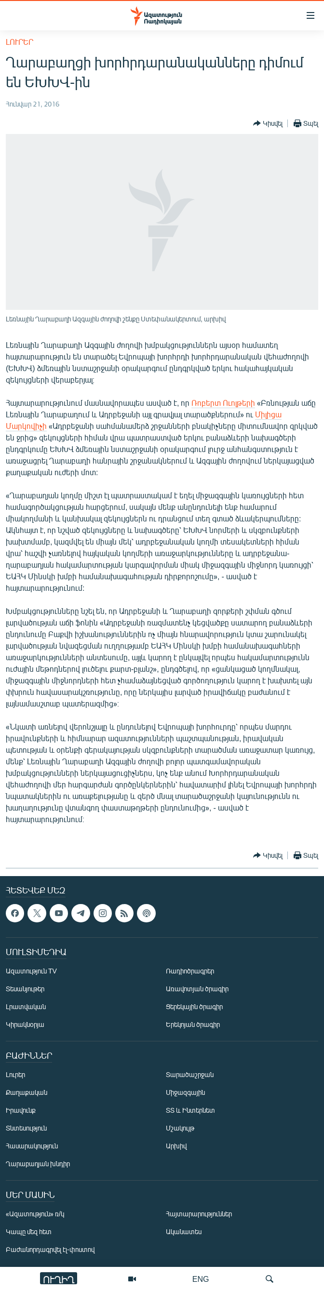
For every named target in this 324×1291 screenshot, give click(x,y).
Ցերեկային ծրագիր (194, 1007)
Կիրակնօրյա (25, 1025)
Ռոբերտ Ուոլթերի (223, 402)
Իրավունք (21, 1110)
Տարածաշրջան (190, 1075)
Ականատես (184, 1232)
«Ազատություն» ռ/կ (35, 1214)
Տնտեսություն (26, 1128)
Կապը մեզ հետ (29, 1232)
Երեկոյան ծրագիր (193, 1025)
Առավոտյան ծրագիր (197, 989)
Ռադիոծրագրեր (190, 971)
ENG (200, 1278)
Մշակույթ (180, 1128)
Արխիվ (176, 1146)
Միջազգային (185, 1093)
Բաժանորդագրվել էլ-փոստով (50, 1250)
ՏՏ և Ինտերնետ (190, 1110)
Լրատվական (26, 1007)
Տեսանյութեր (25, 989)
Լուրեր (19, 41)
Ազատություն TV (31, 971)
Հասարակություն (32, 1146)
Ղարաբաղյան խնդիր (38, 1164)
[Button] (268, 123)
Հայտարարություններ (199, 1214)
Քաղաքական (26, 1093)
